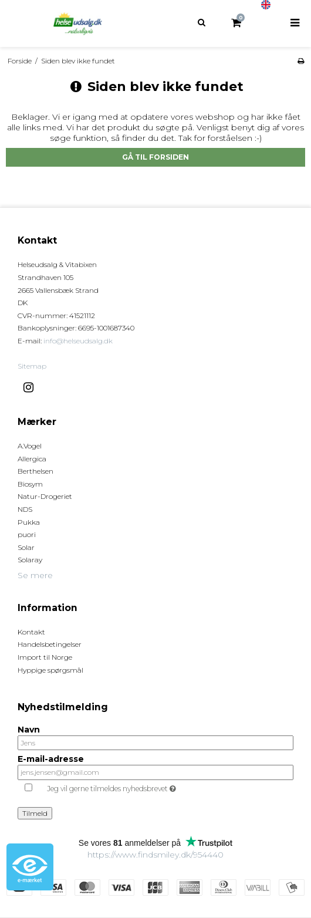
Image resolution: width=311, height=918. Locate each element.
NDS (25, 509)
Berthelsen (35, 471)
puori (27, 534)
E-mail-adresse (51, 759)
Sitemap (32, 366)
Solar (26, 547)
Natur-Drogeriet (45, 496)
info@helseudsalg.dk (78, 340)
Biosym (30, 484)
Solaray (30, 559)
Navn (29, 730)
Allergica (32, 458)
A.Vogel (30, 445)
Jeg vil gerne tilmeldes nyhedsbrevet (141, 787)
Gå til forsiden (155, 157)
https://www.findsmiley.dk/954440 (155, 854)
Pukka (29, 522)
